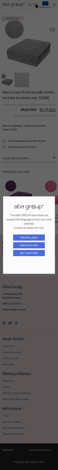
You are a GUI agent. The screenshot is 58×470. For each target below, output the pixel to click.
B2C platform (29, 252)
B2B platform (29, 245)
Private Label (29, 237)
